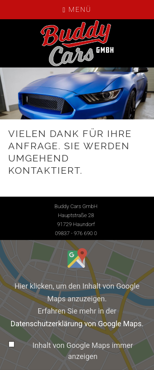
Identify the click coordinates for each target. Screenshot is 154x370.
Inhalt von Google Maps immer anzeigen (82, 351)
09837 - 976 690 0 (76, 233)
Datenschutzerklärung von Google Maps (76, 323)
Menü (77, 9)
